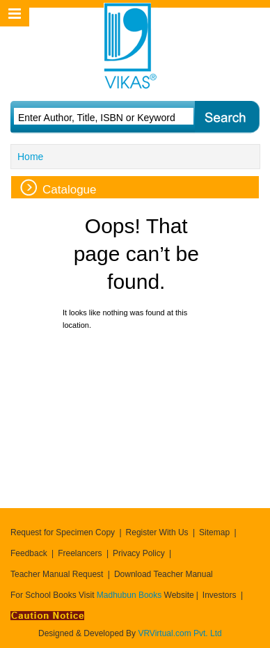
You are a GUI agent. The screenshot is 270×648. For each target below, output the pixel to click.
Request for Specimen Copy (62, 532)
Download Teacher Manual (163, 574)
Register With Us (157, 532)
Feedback (28, 553)
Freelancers (80, 553)
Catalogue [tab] (58, 187)
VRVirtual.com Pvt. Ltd (179, 633)
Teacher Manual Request (56, 574)
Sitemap (214, 532)
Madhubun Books (130, 595)
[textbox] (101, 117)
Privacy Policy (139, 553)
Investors (219, 595)
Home (30, 156)
